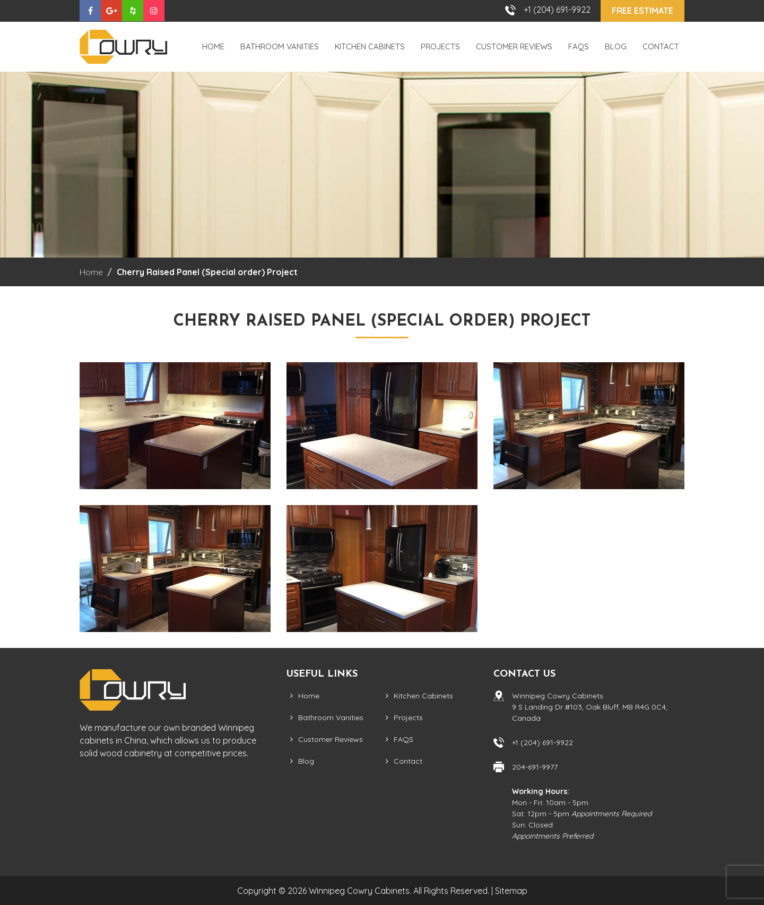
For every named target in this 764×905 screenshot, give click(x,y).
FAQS (578, 46)
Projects (440, 46)
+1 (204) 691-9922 (557, 9)
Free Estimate (642, 10)
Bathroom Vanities (279, 46)
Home (213, 46)
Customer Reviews (514, 46)
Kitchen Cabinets (370, 46)
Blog (616, 46)
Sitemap (511, 890)
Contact (661, 46)
